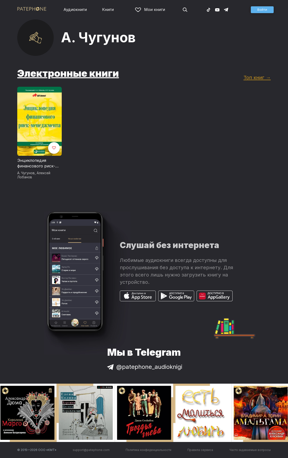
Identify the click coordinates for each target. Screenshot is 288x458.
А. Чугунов (26, 173)
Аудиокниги (75, 9)
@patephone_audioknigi (144, 366)
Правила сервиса (200, 450)
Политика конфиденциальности (148, 450)
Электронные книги (68, 73)
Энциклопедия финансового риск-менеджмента (36, 163)
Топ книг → (257, 77)
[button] (262, 9)
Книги (108, 9)
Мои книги (150, 9)
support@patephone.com (91, 450)
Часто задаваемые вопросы (250, 450)
